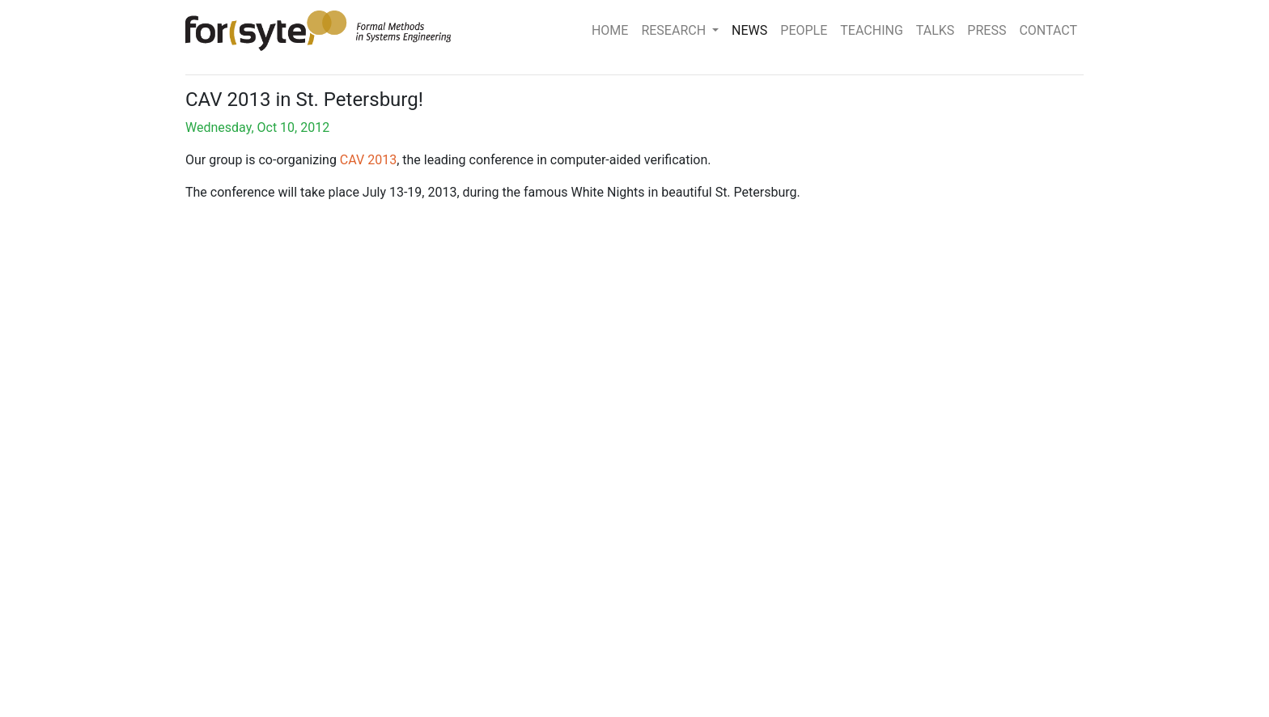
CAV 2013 (368, 160)
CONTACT (1048, 30)
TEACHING (871, 30)
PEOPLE (803, 30)
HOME (610, 30)
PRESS (986, 30)
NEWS (749, 30)
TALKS (935, 30)
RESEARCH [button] (675, 30)
